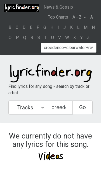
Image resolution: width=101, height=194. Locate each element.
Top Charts (58, 17)
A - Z (77, 17)
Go (82, 107)
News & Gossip (58, 7)
